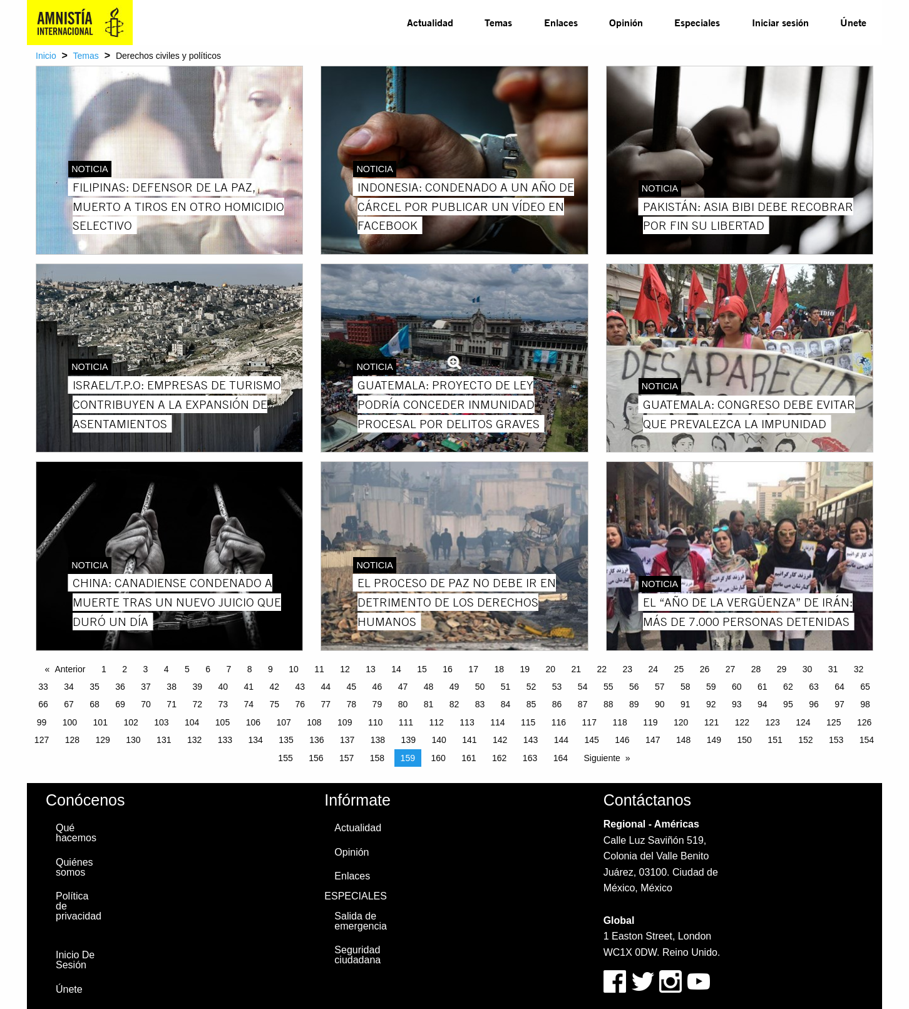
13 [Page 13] (371, 669)
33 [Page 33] (43, 687)
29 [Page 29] (782, 669)
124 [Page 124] (803, 722)
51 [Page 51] (506, 687)
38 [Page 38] (172, 687)
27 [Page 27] (731, 669)
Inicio (46, 56)
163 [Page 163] (530, 758)
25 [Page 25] (679, 669)
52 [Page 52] (531, 687)
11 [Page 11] (319, 669)
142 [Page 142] (500, 740)
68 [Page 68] (95, 704)
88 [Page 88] (608, 704)
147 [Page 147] (652, 740)
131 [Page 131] (164, 740)
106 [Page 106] (253, 722)
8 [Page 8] (249, 669)
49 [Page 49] (454, 687)
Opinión (626, 22)
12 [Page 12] (345, 669)
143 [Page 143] (530, 740)
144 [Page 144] (561, 740)
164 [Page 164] (560, 758)
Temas (498, 22)
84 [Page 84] (506, 704)
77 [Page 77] (326, 704)
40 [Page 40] (223, 687)
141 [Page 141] (469, 740)
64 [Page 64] (840, 687)
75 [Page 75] (274, 704)
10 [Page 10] (294, 669)
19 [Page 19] (525, 669)
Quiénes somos (74, 867)
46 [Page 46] (377, 687)
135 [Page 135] (286, 740)
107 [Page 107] (283, 722)
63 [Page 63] (814, 687)
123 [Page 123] (772, 722)
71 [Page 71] (172, 704)
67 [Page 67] (69, 704)
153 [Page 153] (836, 740)
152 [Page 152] (805, 740)
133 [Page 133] (225, 740)
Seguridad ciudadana (357, 955)
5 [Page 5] (187, 669)
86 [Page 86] (557, 704)
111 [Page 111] (406, 722)
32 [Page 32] (859, 669)
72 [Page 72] (197, 704)
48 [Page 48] (429, 687)
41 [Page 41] (249, 687)
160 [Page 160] (438, 758)
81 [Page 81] (429, 704)
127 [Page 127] (41, 740)
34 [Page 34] (69, 687)
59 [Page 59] (711, 687)
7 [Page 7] (228, 669)
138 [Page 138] (378, 740)
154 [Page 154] (867, 740)
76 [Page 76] (300, 704)
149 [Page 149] (714, 740)
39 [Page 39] (197, 687)
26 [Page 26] (705, 669)
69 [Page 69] (120, 704)
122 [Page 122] (742, 722)
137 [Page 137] (347, 740)
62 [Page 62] (788, 687)
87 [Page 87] (583, 704)
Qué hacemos (76, 832)
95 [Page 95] (788, 704)
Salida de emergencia (360, 921)
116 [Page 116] (559, 722)
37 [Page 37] (146, 687)
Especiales (697, 22)
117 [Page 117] (589, 722)
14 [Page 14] (396, 669)
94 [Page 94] (763, 704)
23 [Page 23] (628, 669)
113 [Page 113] (467, 722)
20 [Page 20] (550, 669)
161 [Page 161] (468, 758)
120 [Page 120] (681, 722)
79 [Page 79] (377, 704)
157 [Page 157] (346, 758)
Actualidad (430, 22)
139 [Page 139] (408, 740)
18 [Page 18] (499, 669)
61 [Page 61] (763, 687)
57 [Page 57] (660, 687)
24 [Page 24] (654, 669)
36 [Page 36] (120, 687)
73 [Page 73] (223, 704)
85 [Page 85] (531, 704)
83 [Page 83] (480, 704)
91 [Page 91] (685, 704)
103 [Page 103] (161, 722)
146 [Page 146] (622, 740)
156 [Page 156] (316, 758)
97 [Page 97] (840, 704)
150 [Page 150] (744, 740)
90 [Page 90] (660, 704)
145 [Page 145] (591, 740)
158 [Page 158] (377, 758)
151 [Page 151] (775, 740)
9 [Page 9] (270, 669)
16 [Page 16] (448, 669)
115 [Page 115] (528, 722)
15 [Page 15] (422, 669)
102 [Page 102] (130, 722)
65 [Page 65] (865, 687)
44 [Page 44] (326, 687)
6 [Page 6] (207, 669)
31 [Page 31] (833, 669)
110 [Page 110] (375, 722)
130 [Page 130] (133, 740)
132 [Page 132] (194, 740)
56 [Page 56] (634, 687)
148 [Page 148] (683, 740)
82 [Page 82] (454, 704)
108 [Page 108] (314, 722)
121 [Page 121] (711, 722)
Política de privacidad (78, 906)
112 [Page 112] (436, 722)
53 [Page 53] (557, 687)
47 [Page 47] (403, 687)
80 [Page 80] (403, 704)
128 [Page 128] (72, 740)
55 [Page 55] (608, 687)
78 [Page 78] (352, 704)
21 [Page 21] (576, 669)
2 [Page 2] (124, 669)
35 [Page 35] (95, 687)
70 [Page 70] (146, 704)
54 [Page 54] (583, 687)
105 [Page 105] (222, 722)
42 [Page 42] (274, 687)
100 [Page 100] (70, 722)
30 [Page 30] (808, 669)
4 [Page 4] (166, 669)
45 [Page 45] (352, 687)
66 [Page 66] (43, 704)
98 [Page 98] (865, 704)
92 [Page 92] (711, 704)
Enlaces (561, 22)
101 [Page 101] (100, 722)
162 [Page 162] (499, 758)
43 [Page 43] (300, 687)
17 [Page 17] (473, 669)
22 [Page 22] (602, 669)
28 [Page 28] (756, 669)
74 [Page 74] (249, 704)
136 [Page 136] (316, 740)
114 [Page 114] (497, 722)
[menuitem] (430, 22)
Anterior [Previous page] (69, 669)
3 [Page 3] (145, 669)
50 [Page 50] (480, 687)
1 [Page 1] (103, 669)
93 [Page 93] (737, 704)
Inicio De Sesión (75, 960)
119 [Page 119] (650, 722)
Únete (853, 22)
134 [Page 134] (256, 740)
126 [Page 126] (864, 722)
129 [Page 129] (102, 740)
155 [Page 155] (285, 758)
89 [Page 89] (634, 704)
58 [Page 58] (685, 687)
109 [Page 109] (344, 722)
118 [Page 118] (619, 722)
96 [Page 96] (814, 704)
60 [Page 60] (737, 687)
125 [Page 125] (833, 722)
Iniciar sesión (780, 22)
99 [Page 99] (42, 722)
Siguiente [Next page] (601, 758)
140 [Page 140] (438, 740)
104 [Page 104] (192, 722)
